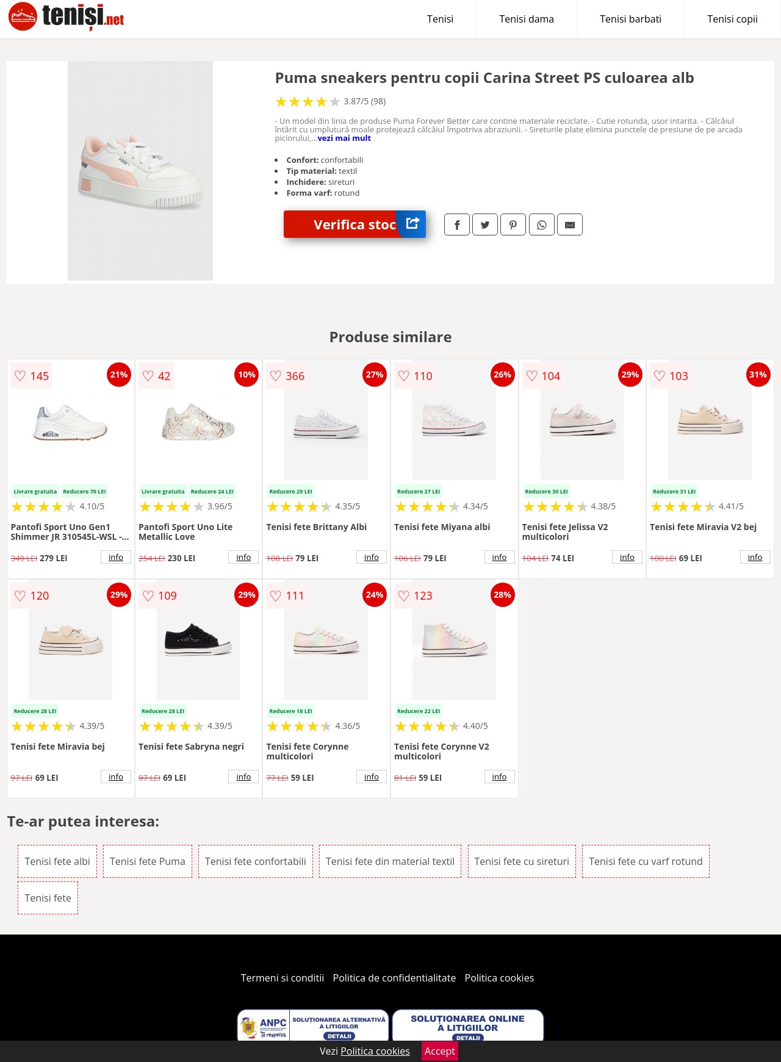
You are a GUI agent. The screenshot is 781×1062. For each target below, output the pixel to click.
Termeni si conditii (283, 978)
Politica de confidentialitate (394, 978)
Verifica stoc (370, 224)
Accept (440, 1051)
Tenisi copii (732, 19)
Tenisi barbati (630, 19)
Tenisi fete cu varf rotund (646, 861)
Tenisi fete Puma (147, 861)
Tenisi (440, 19)
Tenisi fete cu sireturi (522, 861)
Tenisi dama (526, 19)
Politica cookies (499, 978)
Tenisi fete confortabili (255, 861)
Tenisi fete (47, 898)
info (116, 556)
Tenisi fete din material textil (390, 861)
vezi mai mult (344, 137)
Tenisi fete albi (57, 861)
